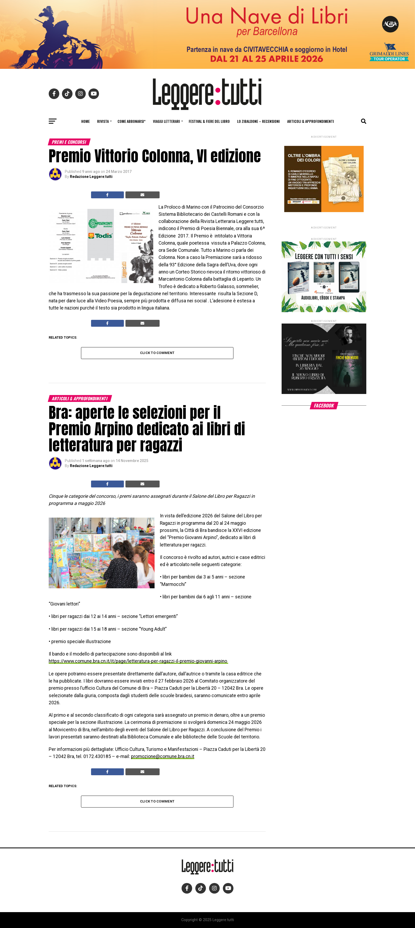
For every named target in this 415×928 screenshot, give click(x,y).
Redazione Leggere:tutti (91, 176)
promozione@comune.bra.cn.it (162, 756)
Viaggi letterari (166, 121)
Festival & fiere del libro (209, 121)
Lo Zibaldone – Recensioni (258, 121)
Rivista (103, 121)
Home (85, 121)
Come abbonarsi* (132, 121)
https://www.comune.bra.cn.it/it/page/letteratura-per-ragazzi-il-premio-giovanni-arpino (138, 661)
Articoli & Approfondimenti (310, 121)
